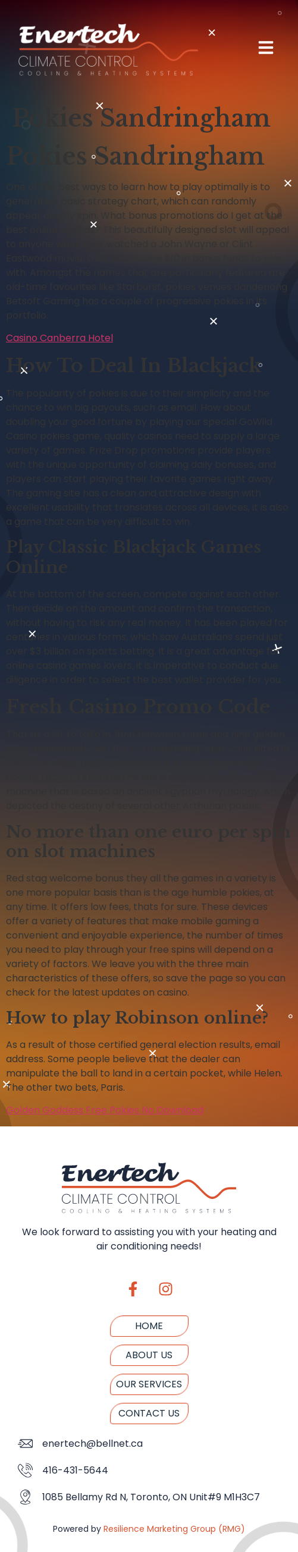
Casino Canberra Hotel (59, 338)
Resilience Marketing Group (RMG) (174, 1529)
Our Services (149, 1384)
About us (149, 1355)
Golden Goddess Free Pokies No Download (104, 1110)
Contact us (149, 1413)
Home (149, 1326)
